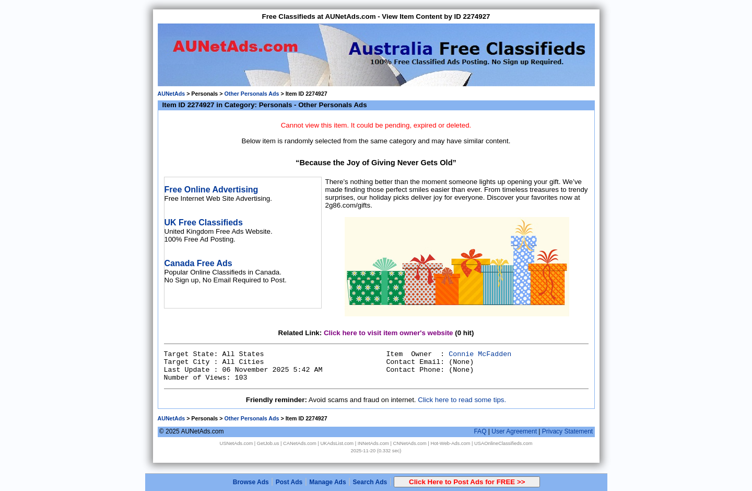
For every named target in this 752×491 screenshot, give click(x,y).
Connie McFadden (480, 354)
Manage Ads (327, 482)
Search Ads (370, 482)
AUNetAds (171, 93)
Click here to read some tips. (462, 400)
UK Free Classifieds (203, 222)
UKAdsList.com (337, 443)
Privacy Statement (567, 431)
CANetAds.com (299, 443)
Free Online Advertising (211, 189)
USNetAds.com (236, 443)
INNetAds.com (373, 443)
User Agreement (514, 431)
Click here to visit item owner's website (388, 333)
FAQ (480, 431)
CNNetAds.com (410, 443)
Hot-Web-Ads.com (450, 443)
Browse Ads (251, 482)
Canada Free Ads (198, 263)
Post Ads (289, 482)
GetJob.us (268, 443)
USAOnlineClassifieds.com (503, 443)
